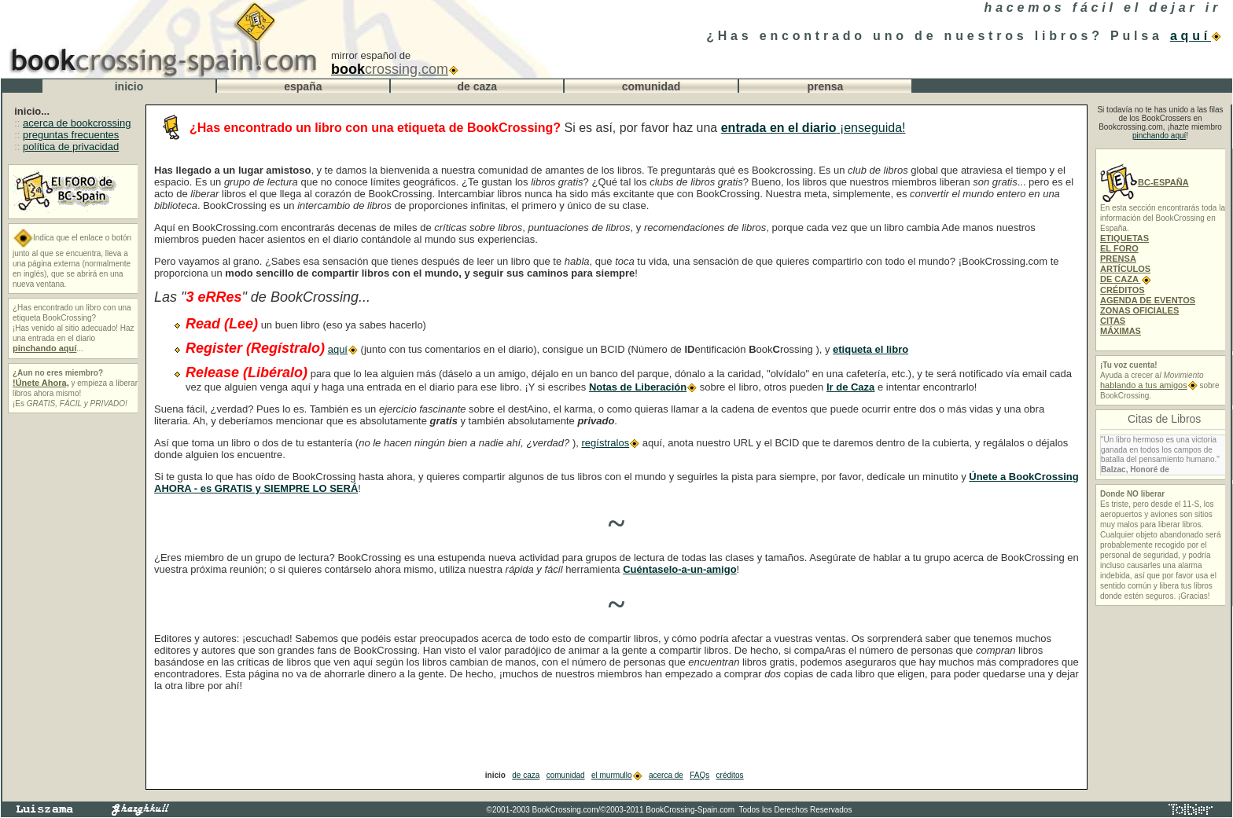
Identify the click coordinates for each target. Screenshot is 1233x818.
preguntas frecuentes (71, 135)
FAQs (699, 775)
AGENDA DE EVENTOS (1147, 300)
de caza (525, 775)
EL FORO (1119, 248)
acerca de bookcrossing (77, 123)
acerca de (666, 775)
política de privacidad (71, 146)
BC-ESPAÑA (1144, 182)
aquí (1195, 35)
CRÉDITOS (1122, 290)
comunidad (566, 775)
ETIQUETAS (1124, 238)
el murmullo (616, 775)
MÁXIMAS (1120, 331)
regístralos (610, 443)
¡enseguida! (813, 127)
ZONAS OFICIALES (1139, 310)
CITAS (1112, 320)
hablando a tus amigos (1149, 385)
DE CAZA (1125, 279)
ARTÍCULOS (1125, 268)
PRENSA (1118, 258)
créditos (730, 775)
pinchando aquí (1159, 135)
